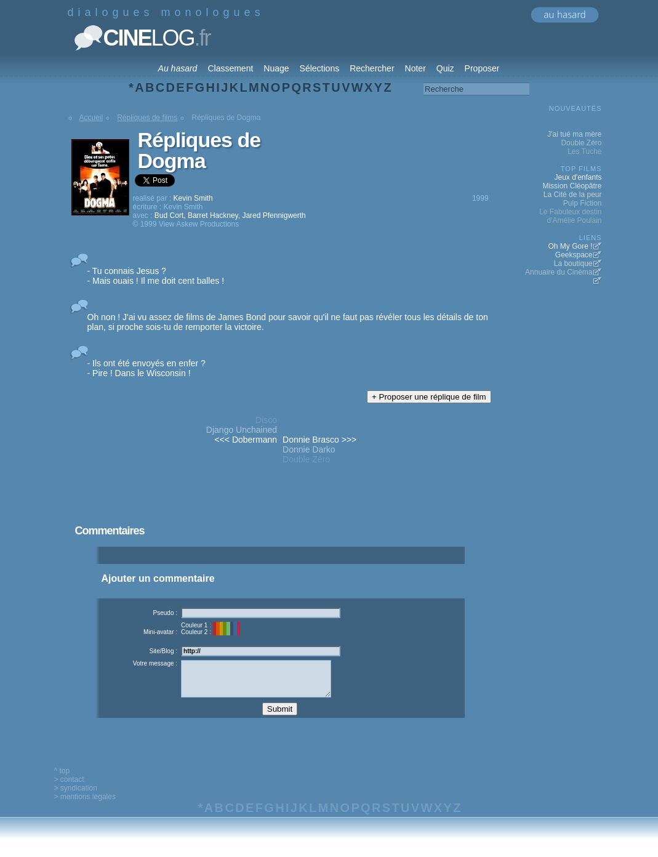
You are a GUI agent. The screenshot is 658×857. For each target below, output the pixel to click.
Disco (266, 420)
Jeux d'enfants (577, 177)
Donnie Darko (309, 449)
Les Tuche (584, 151)
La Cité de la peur (573, 194)
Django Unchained (241, 430)
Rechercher (372, 68)
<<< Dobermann (245, 440)
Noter (415, 68)
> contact (69, 788)
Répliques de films (147, 117)
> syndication (75, 797)
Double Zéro (306, 459)
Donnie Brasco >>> (319, 440)
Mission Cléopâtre (571, 186)
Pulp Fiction (582, 203)
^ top (62, 780)
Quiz (445, 68)
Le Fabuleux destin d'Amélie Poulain (570, 216)
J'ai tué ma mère (574, 134)
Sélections (320, 68)
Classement (230, 68)
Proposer (482, 68)
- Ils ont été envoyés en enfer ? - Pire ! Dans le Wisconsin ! (146, 368)
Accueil (91, 117)
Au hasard (178, 68)
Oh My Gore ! (570, 246)
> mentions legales (85, 806)
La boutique (573, 263)
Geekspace (574, 255)
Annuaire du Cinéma (558, 272)
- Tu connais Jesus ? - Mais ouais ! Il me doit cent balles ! (156, 276)
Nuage (276, 68)
